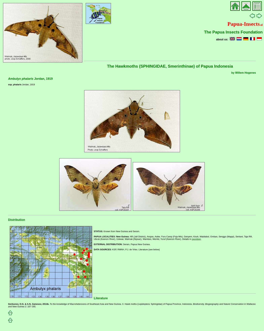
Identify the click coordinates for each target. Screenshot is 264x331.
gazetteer (196, 239)
